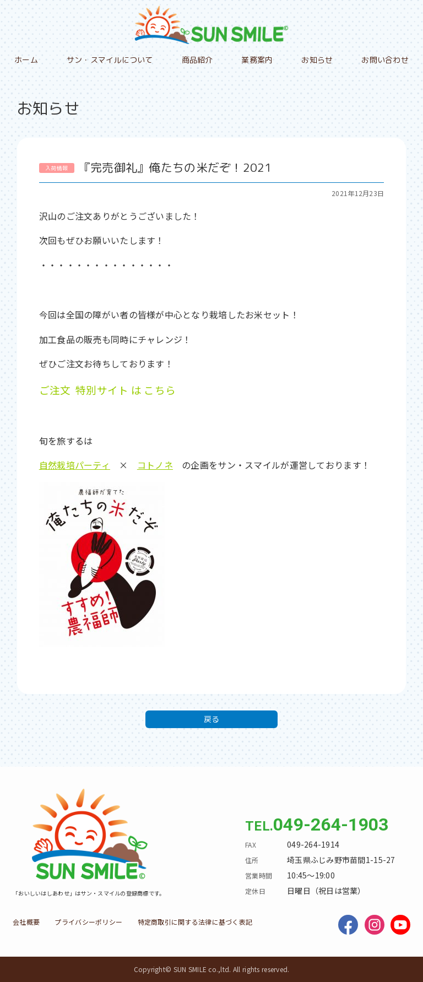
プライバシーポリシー (88, 921)
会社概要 (26, 921)
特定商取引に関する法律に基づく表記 (195, 921)
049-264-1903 (330, 824)
